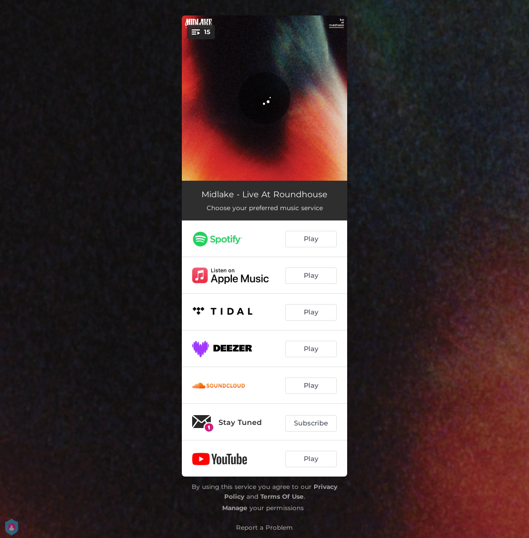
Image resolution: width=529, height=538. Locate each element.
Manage (234, 508)
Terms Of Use (282, 496)
